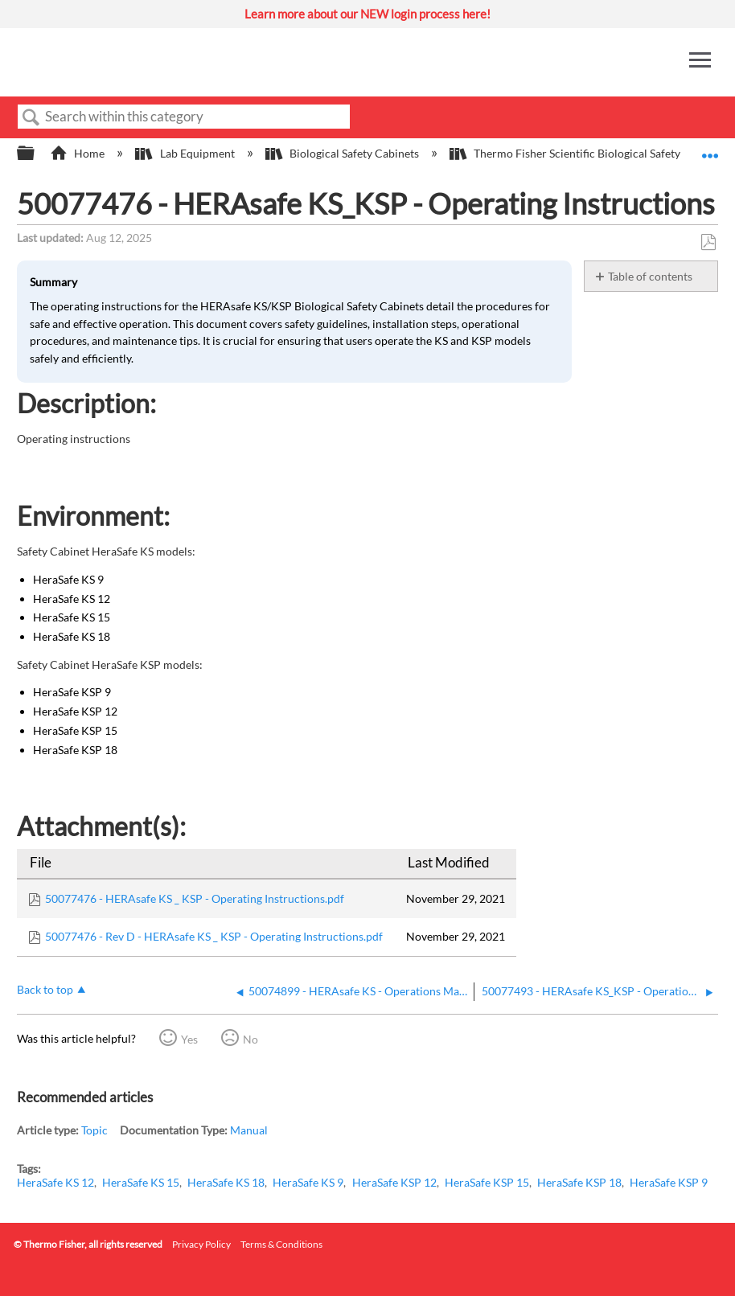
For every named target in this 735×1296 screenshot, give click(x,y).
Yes (189, 1039)
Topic (94, 1130)
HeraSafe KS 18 (226, 1182)
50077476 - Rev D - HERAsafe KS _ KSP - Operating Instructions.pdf (214, 936)
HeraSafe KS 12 (55, 1182)
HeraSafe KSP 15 (487, 1182)
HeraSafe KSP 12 (394, 1182)
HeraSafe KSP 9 (669, 1182)
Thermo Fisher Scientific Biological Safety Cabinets (589, 153)
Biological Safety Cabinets (343, 153)
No (250, 1039)
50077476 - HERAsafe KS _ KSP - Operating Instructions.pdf (194, 898)
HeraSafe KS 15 (140, 1182)
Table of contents (650, 276)
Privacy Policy (201, 1244)
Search (31, 117)
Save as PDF (708, 242)
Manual (249, 1130)
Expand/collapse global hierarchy (36, 153)
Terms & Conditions (281, 1244)
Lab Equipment (185, 153)
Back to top (45, 989)
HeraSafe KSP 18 (579, 1182)
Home (78, 153)
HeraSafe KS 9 (308, 1182)
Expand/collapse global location (710, 148)
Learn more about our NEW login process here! (367, 13)
